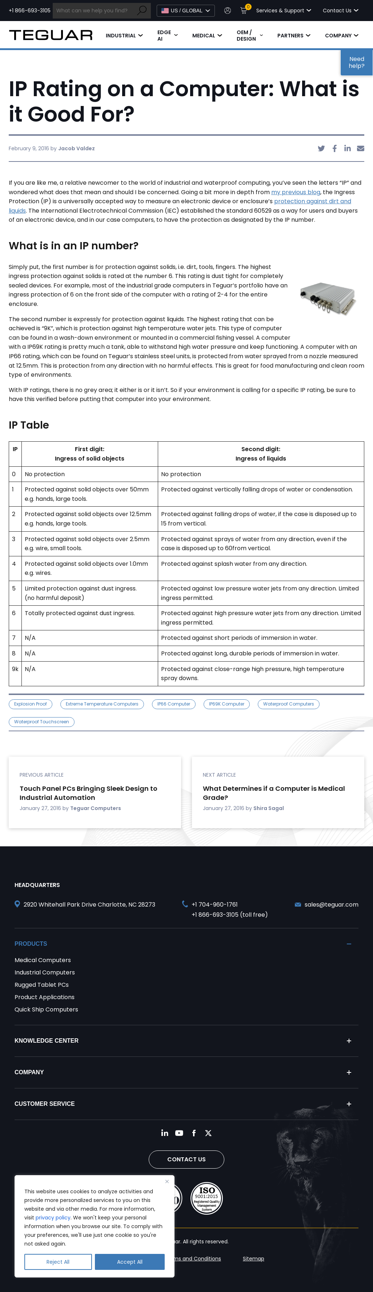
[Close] (167, 1181)
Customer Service (45, 1104)
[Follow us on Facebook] (193, 1133)
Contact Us (186, 1159)
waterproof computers (288, 704)
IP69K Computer (226, 704)
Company (338, 35)
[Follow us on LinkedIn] (164, 1133)
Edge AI (164, 35)
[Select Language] (186, 11)
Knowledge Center (47, 1041)
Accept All (130, 1262)
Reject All (58, 1262)
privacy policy (53, 1217)
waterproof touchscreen (41, 722)
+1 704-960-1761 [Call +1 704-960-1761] (215, 904)
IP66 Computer (173, 704)
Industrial (121, 35)
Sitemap (253, 1258)
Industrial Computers (45, 972)
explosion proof (30, 704)
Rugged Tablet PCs (42, 985)
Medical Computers (43, 960)
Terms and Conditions (193, 1258)
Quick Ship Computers (46, 1009)
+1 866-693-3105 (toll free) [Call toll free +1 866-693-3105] (230, 915)
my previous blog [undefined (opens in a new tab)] (295, 192)
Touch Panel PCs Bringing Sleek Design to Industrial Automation (88, 793)
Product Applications (45, 997)
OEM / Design (246, 35)
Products (31, 944)
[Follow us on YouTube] (179, 1133)
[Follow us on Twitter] (208, 1133)
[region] (95, 1226)
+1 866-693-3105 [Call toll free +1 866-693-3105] (30, 10)
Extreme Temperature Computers (102, 704)
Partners (290, 35)
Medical (203, 35)
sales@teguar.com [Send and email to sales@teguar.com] (331, 904)
